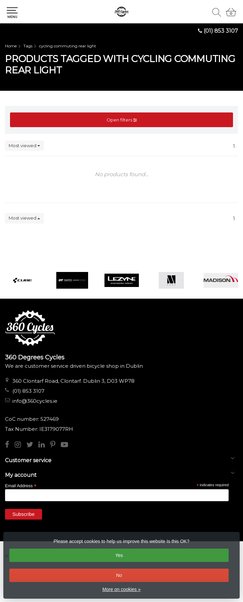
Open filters (121, 119)
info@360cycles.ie (34, 401)
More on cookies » (121, 589)
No (119, 575)
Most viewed (24, 145)
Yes (119, 555)
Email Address (20, 485)
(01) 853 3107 (221, 31)
